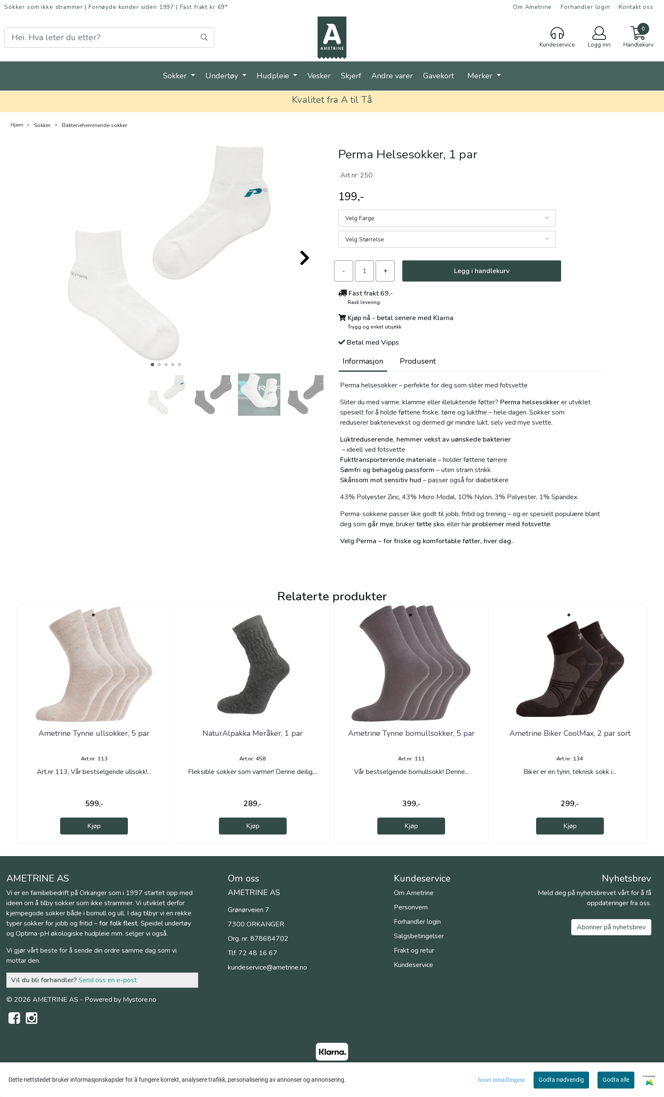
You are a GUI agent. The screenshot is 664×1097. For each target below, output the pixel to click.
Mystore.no (139, 999)
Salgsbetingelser (419, 936)
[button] (152, 364)
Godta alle (616, 1079)
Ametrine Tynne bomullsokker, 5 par (411, 733)
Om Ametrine (532, 7)
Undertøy (222, 76)
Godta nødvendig (561, 1079)
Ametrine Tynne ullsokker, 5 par (94, 733)
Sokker (176, 76)
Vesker (319, 76)
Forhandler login (585, 7)
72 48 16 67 (257, 953)
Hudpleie (274, 76)
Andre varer (392, 76)
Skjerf (351, 76)
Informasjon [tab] (363, 361)
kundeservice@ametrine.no (267, 967)
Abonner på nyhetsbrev (611, 927)
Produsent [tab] (418, 361)
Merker (481, 76)
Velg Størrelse (364, 239)
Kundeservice (413, 965)
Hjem (17, 125)
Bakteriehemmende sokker (91, 125)
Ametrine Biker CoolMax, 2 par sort (570, 733)
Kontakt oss (636, 7)
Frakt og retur (414, 950)
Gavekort (438, 76)
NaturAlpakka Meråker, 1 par (252, 733)
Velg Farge (359, 218)
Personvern (411, 907)
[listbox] (447, 218)
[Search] (109, 38)
